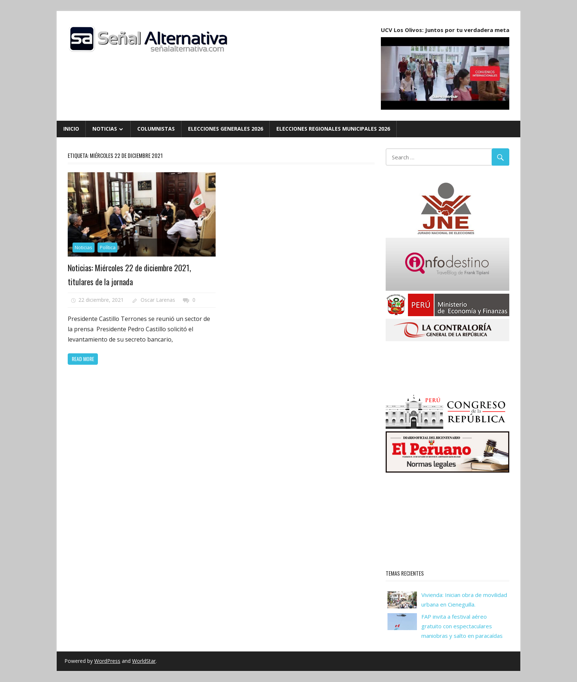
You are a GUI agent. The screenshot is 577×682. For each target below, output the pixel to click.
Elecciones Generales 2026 (225, 128)
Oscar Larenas (158, 299)
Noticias (104, 128)
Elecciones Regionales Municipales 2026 (333, 128)
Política (108, 247)
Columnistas (156, 128)
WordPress (107, 660)
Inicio (71, 128)
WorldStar (144, 660)
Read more (83, 359)
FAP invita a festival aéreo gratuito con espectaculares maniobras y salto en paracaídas (462, 626)
